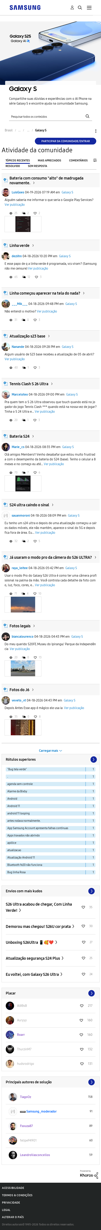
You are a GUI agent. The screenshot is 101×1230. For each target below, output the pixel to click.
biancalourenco (22, 636)
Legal (6, 1210)
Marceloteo (20, 394)
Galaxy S (67, 192)
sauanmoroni (21, 515)
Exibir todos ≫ (50, 891)
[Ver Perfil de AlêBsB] (22, 1006)
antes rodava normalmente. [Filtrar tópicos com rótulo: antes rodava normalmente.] (23, 821)
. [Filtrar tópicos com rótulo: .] (7, 776)
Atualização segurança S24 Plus (33, 958)
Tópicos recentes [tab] (18, 160)
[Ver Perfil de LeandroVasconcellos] (35, 1155)
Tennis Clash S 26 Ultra (29, 383)
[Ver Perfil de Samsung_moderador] (41, 1111)
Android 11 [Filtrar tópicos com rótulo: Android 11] (13, 806)
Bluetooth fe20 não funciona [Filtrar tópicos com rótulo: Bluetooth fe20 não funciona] (24, 865)
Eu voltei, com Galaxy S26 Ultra (33, 974)
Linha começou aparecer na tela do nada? (45, 293)
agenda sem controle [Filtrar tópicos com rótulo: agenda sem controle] (20, 784)
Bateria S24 (20, 436)
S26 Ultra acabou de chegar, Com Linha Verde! (39, 907)
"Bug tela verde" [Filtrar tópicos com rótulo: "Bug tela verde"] (17, 769)
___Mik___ (20, 304)
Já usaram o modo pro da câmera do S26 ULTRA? (51, 557)
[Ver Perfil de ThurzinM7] (24, 1049)
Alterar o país (13, 1217)
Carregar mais (48, 751)
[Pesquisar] (50, 116)
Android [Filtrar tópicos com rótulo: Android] (12, 798)
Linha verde (20, 245)
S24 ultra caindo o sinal (29, 504)
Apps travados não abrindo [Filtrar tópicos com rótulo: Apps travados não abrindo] (23, 835)
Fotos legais (20, 626)
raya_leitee (20, 568)
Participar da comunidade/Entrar (65, 141)
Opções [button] (89, 131)
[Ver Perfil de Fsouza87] (26, 1126)
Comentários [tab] (78, 160)
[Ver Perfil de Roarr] (21, 1035)
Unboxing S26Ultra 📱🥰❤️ (30, 942)
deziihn (17, 256)
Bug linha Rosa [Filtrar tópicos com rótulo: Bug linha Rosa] (16, 872)
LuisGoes (18, 192)
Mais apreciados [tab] (49, 160)
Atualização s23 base (27, 336)
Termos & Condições (17, 1195)
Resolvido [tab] (13, 166)
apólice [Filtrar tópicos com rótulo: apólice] (11, 843)
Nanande (18, 347)
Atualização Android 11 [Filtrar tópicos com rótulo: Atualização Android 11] (21, 857)
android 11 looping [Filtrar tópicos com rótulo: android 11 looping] (18, 813)
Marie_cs (18, 447)
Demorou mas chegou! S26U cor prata (38, 926)
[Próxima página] (93, 759)
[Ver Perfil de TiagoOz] (25, 1097)
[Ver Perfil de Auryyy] (22, 1020)
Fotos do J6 (19, 689)
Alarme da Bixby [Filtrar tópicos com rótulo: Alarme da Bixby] (17, 791)
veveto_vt (19, 700)
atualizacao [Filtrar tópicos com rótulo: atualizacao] (14, 850)
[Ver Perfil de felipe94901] (28, 1140)
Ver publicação (15, 205)
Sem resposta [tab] (37, 166)
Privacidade (11, 1202)
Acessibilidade (13, 1188)
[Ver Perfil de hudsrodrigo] (25, 1064)
